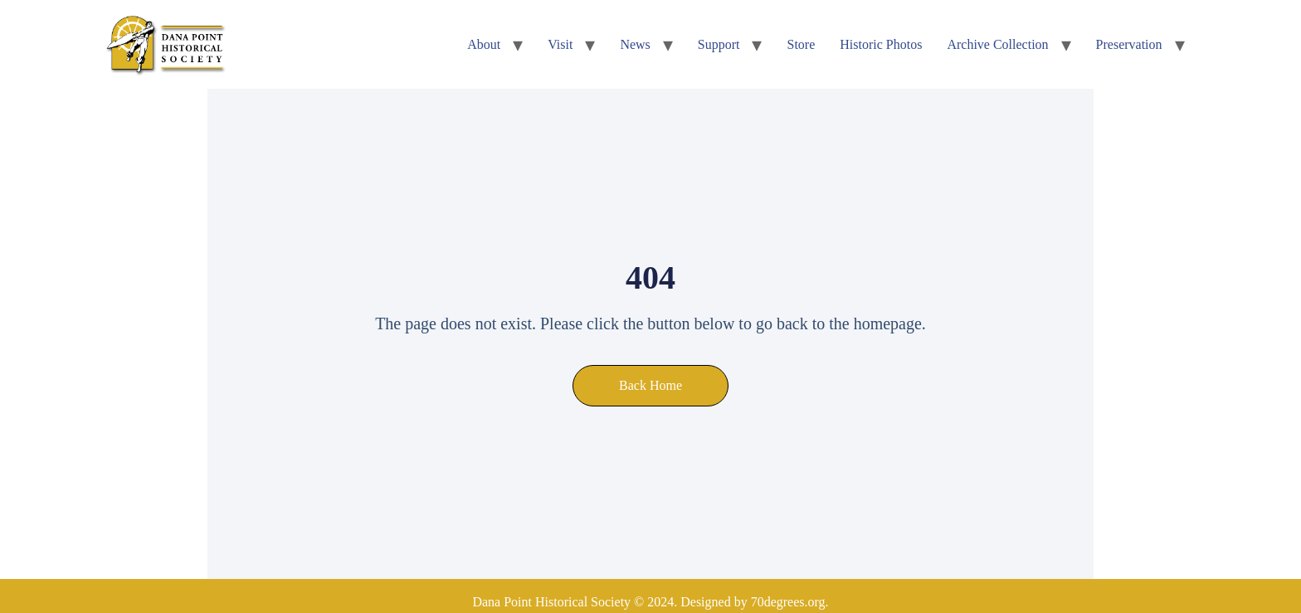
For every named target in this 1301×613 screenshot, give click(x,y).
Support (719, 44)
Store (801, 44)
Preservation (1129, 44)
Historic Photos (881, 44)
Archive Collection (997, 44)
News (635, 44)
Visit (560, 44)
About (483, 44)
